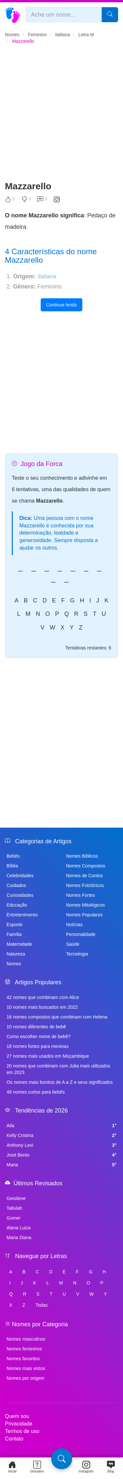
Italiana (46, 276)
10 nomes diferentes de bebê (36, 1026)
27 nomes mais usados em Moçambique (48, 1056)
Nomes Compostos (85, 865)
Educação (17, 905)
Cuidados (16, 885)
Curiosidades (20, 895)
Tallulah (14, 1208)
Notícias (74, 924)
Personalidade (81, 934)
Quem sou (17, 1416)
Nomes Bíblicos (82, 856)
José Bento (61, 1155)
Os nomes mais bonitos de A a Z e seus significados (60, 1082)
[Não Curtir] (26, 200)
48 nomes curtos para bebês (36, 1092)
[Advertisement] (61, 115)
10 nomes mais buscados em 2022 (42, 1007)
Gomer (14, 1218)
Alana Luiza (19, 1227)
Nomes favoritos (23, 1358)
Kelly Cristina (61, 1135)
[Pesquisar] (110, 14)
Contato (14, 1438)
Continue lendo (61, 304)
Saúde (72, 944)
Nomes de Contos (84, 875)
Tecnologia (77, 954)
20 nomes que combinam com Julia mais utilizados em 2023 (58, 1069)
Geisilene (16, 1198)
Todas (41, 1305)
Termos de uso (22, 1431)
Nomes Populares (84, 914)
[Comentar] (42, 200)
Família (14, 934)
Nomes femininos (24, 1348)
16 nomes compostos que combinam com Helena (57, 1017)
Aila (61, 1125)
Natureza (16, 954)
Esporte (14, 924)
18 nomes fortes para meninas (38, 1046)
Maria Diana (19, 1237)
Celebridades (20, 875)
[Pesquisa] (61, 1458)
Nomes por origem (25, 1378)
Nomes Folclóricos (85, 885)
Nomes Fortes (80, 895)
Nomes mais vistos (26, 1368)
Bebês (13, 856)
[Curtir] (10, 200)
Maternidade (19, 944)
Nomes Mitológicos (85, 905)
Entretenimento (22, 914)
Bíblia (12, 865)
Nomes (14, 963)
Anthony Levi (61, 1145)
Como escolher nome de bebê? (39, 1036)
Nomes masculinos (26, 1339)
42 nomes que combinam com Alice (43, 997)
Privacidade (18, 1423)
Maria (61, 1164)
